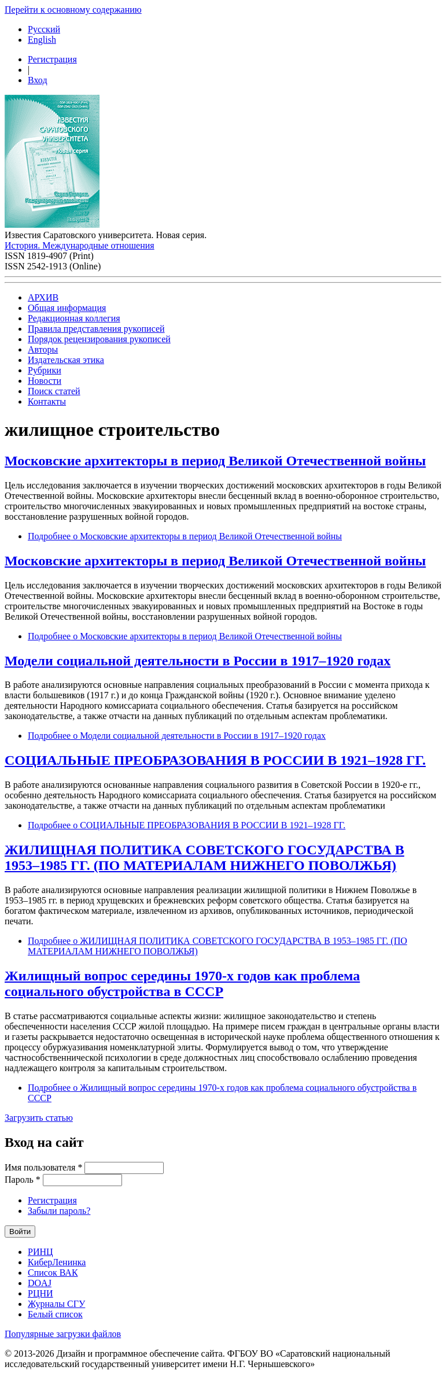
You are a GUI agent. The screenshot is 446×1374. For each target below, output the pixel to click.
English (42, 40)
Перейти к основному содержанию (73, 9)
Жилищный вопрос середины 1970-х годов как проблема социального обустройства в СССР (182, 983)
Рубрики (44, 370)
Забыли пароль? (59, 1211)
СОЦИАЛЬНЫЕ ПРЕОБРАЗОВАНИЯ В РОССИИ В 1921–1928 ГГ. (215, 760)
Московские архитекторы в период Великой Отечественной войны (215, 460)
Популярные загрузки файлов (63, 1334)
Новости (44, 381)
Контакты (47, 401)
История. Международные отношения (79, 245)
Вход (37, 80)
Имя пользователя (43, 1167)
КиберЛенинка (57, 1262)
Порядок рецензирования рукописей (99, 339)
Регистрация (52, 59)
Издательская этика (66, 360)
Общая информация (67, 308)
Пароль (22, 1179)
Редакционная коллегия (74, 318)
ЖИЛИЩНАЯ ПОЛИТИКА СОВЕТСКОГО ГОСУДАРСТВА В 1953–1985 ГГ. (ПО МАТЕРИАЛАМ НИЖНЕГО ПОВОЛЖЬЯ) (204, 857)
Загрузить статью (39, 1118)
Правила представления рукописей (96, 329)
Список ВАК (53, 1272)
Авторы (43, 349)
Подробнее (185, 536)
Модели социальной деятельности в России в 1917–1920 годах (197, 660)
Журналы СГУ (56, 1304)
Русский (44, 29)
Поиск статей (54, 391)
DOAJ (39, 1283)
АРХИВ (43, 297)
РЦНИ (40, 1293)
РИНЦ (40, 1252)
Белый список (55, 1314)
